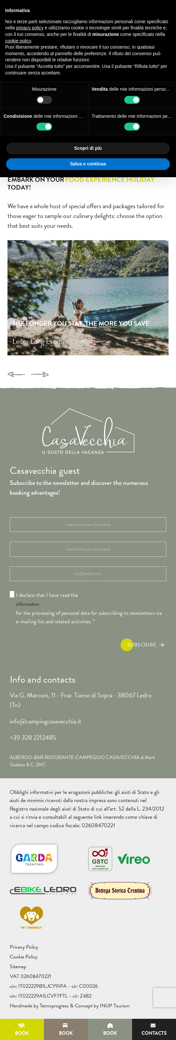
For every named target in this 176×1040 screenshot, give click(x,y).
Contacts (154, 1030)
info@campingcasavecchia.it (45, 721)
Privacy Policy (24, 947)
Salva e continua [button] (88, 163)
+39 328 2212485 (33, 737)
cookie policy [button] (18, 40)
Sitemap (18, 966)
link (98, 817)
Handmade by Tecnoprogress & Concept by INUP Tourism (69, 1005)
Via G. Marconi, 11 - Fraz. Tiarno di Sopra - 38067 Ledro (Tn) (81, 700)
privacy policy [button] (29, 27)
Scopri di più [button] (88, 148)
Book (22, 1030)
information (27, 604)
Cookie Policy (23, 956)
